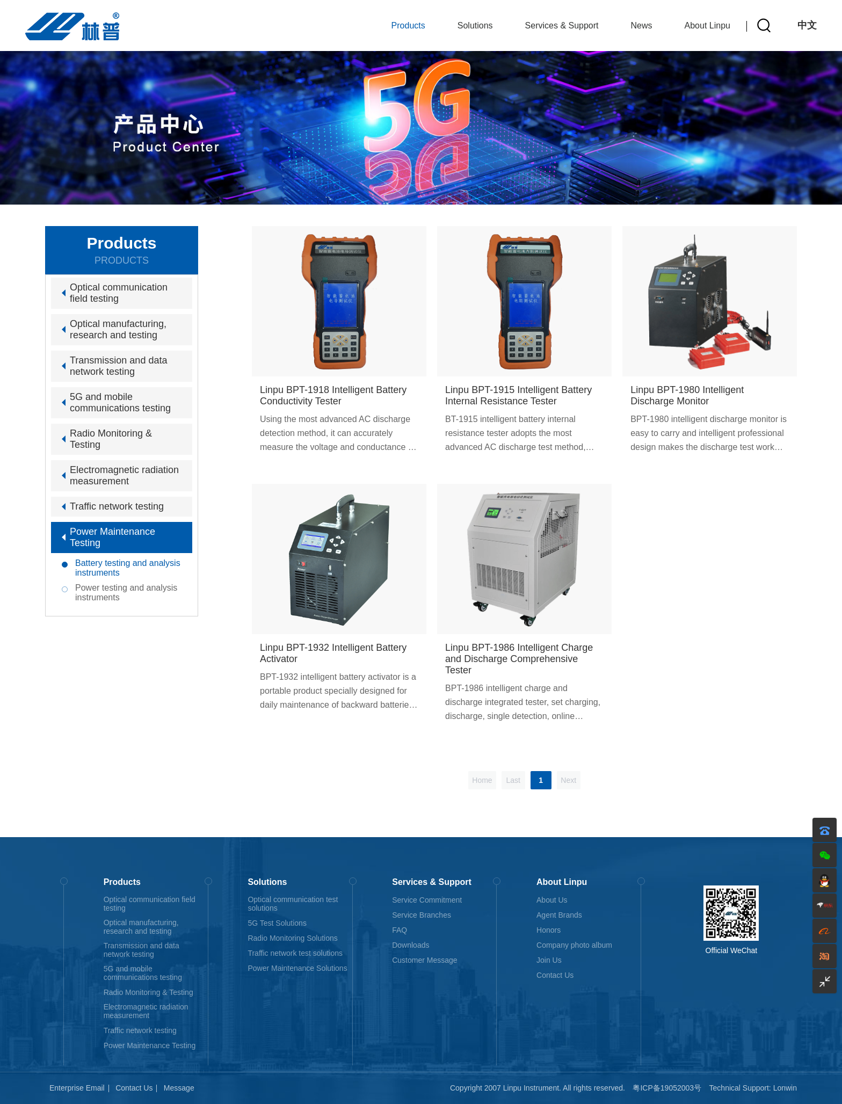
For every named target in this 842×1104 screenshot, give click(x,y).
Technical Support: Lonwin (753, 1088)
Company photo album (574, 945)
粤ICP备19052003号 (667, 1088)
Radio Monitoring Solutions (292, 938)
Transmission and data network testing (118, 366)
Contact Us (555, 975)
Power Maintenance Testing (112, 537)
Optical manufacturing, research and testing (118, 329)
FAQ (399, 930)
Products (408, 25)
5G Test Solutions (277, 923)
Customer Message (424, 960)
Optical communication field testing (119, 293)
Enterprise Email (77, 1088)
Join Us (549, 960)
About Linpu (707, 25)
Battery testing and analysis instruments (127, 567)
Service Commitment (427, 900)
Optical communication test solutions (293, 903)
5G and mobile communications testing (120, 402)
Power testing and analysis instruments (126, 592)
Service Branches (421, 915)
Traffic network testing (117, 506)
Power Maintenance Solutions (297, 968)
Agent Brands (559, 915)
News (641, 25)
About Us (552, 900)
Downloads (410, 945)
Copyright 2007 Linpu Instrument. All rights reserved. (537, 1088)
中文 (807, 25)
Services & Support (562, 25)
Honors (548, 930)
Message (179, 1088)
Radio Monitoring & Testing (111, 439)
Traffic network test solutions (295, 953)
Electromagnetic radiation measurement (124, 475)
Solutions (475, 25)
